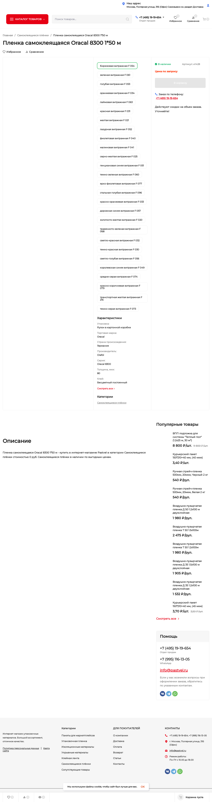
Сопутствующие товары (76, 769)
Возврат (118, 752)
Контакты (118, 763)
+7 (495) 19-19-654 (150, 17)
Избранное (12, 51)
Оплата (117, 746)
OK (143, 786)
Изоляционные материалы (78, 746)
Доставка (118, 741)
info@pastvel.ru (174, 670)
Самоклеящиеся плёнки (33, 35)
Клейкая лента (70, 758)
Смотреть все (167, 618)
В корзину (180, 83)
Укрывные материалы (75, 752)
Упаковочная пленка (74, 741)
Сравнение (34, 51)
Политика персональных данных (21, 748)
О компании (120, 735)
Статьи (117, 758)
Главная (8, 35)
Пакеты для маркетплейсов (78, 735)
